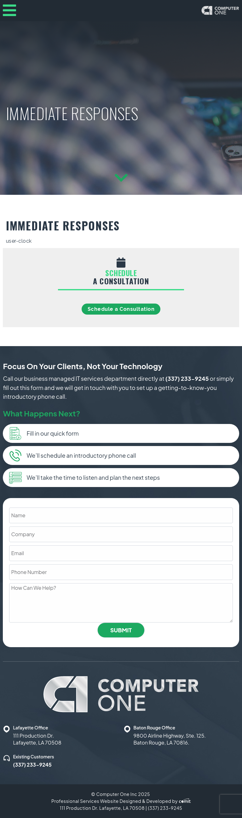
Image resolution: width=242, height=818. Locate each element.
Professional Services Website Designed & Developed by (121, 801)
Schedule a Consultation (121, 309)
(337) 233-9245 (187, 378)
